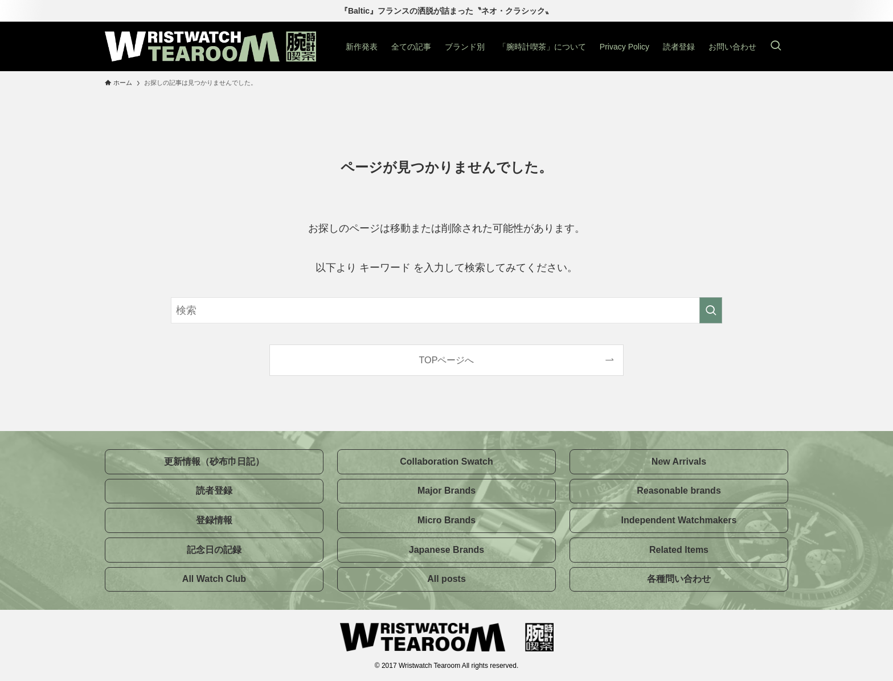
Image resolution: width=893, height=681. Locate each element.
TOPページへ (446, 360)
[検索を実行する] (710, 310)
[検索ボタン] (775, 46)
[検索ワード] (446, 310)
